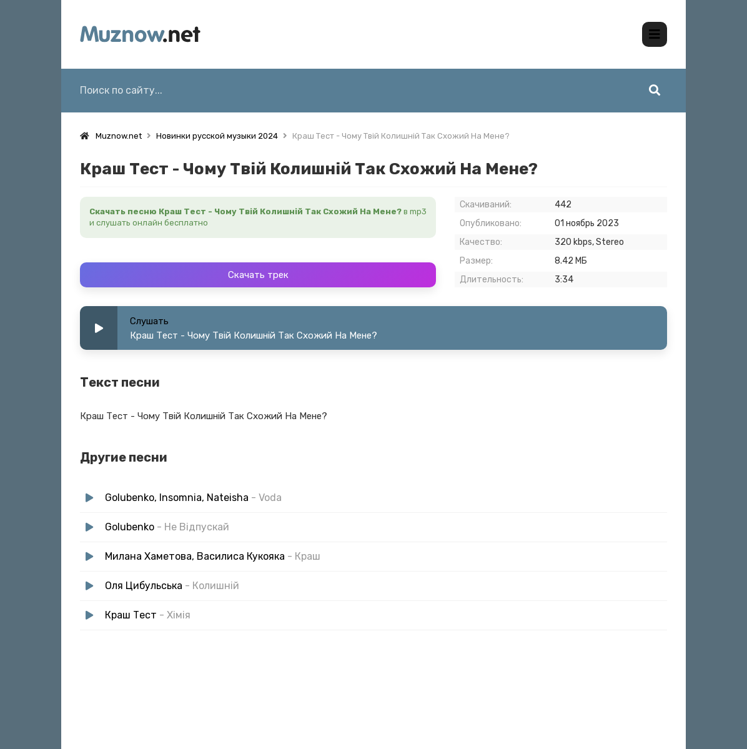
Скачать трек (258, 274)
